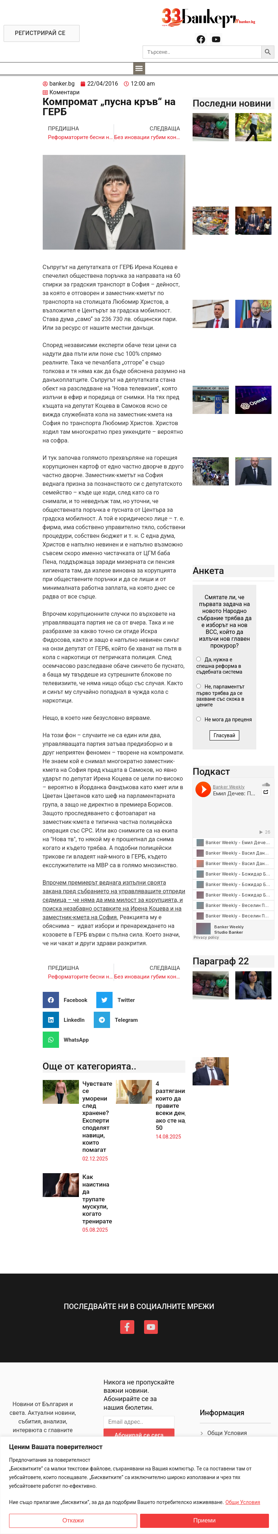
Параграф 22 (221, 961)
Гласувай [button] (224, 735)
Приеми (204, 1521)
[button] (139, 68)
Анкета (208, 570)
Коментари (65, 92)
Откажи (73, 1521)
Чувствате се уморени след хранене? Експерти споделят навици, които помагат (98, 1117)
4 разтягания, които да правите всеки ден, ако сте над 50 (173, 1105)
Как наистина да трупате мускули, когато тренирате (97, 1198)
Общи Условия (243, 1502)
